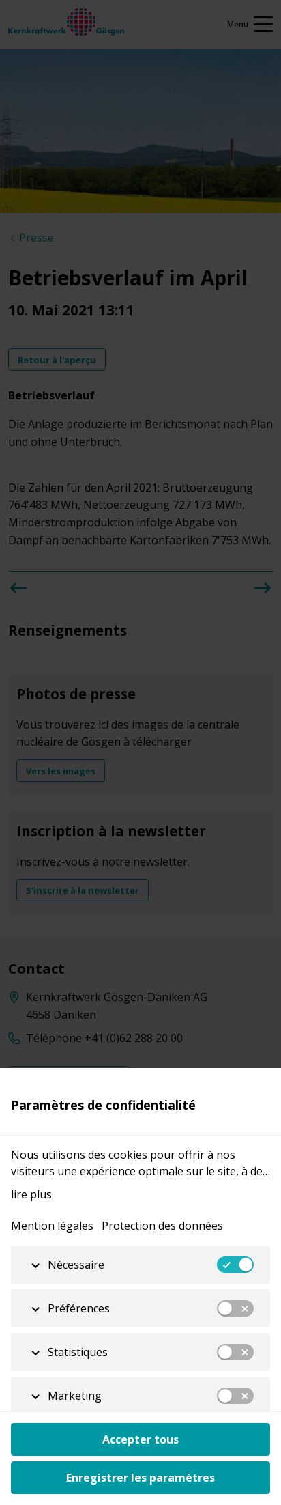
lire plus (31, 1194)
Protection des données (162, 1225)
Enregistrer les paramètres (140, 1477)
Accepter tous (140, 1439)
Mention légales (52, 1225)
